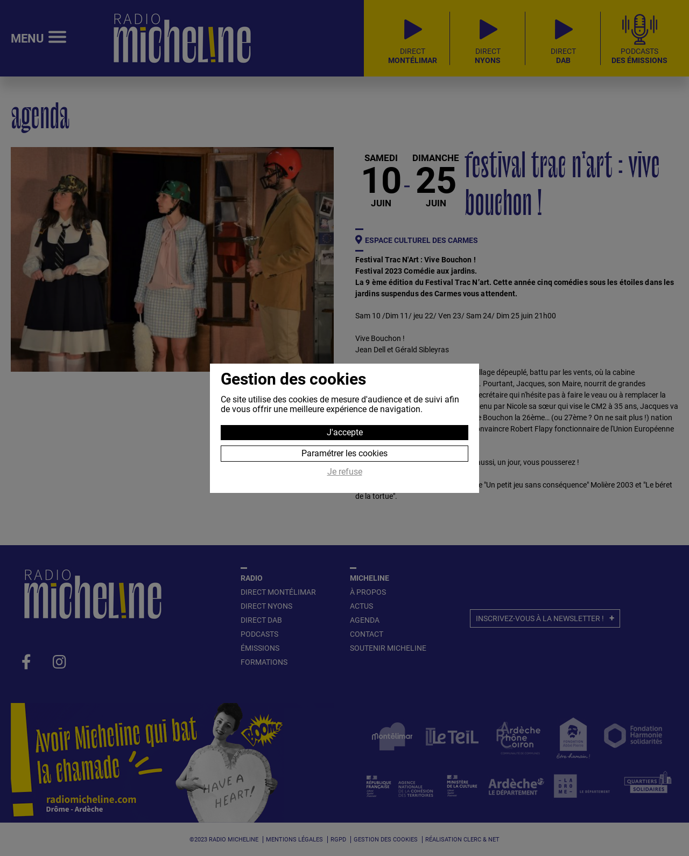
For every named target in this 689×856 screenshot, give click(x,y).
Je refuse (344, 472)
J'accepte (345, 432)
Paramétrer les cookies (344, 453)
